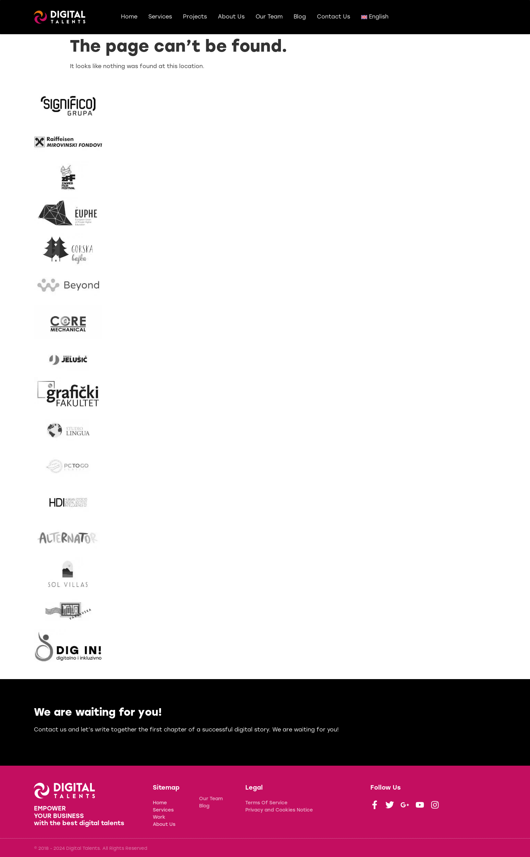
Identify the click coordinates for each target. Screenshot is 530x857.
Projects (195, 17)
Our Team (269, 17)
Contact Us (333, 17)
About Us (231, 17)
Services (160, 17)
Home (129, 17)
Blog (300, 17)
